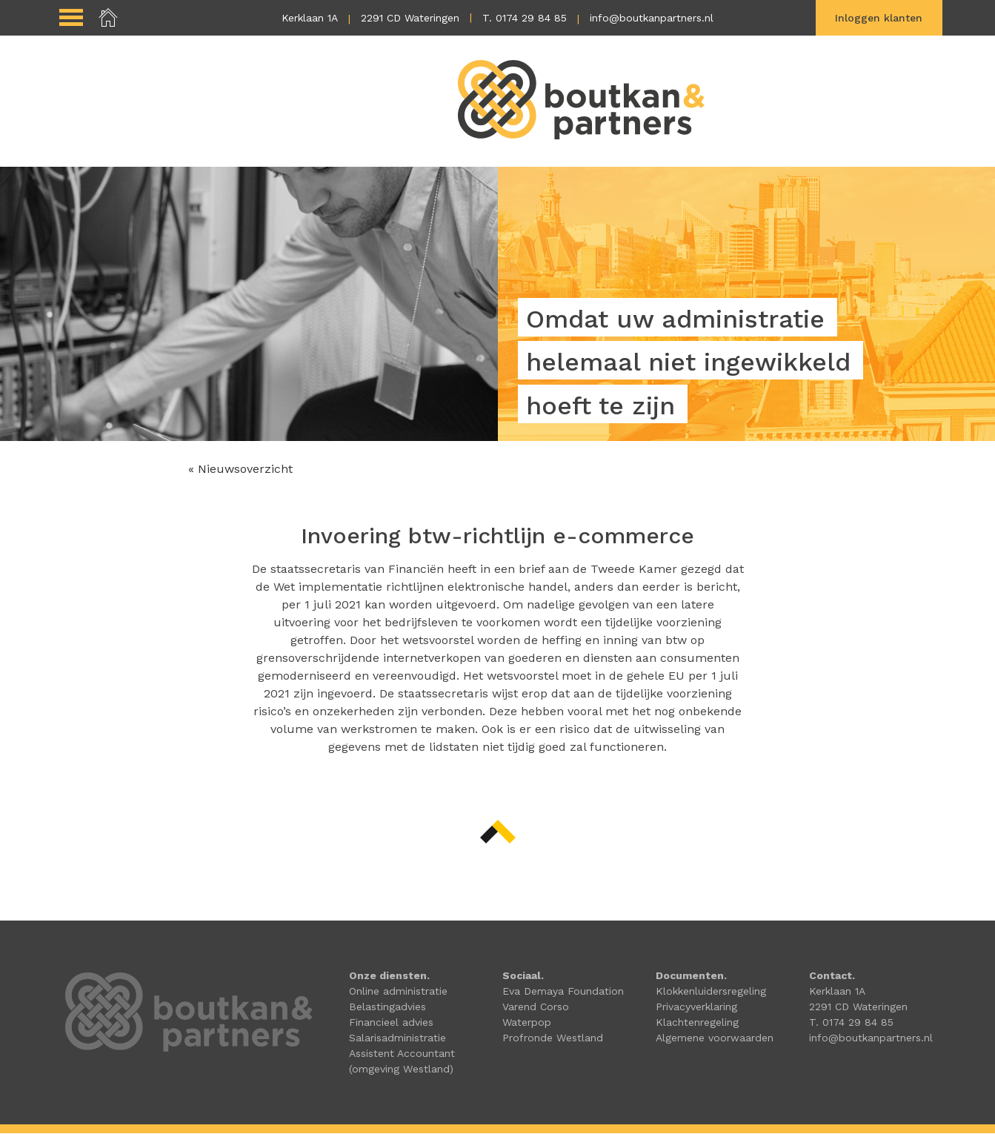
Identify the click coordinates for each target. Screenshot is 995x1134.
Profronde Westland (552, 1038)
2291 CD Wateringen (410, 18)
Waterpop (526, 1023)
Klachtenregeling (697, 1023)
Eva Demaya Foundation (563, 992)
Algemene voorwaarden (714, 1038)
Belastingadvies (387, 1007)
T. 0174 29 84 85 (524, 18)
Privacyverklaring (696, 1007)
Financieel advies (391, 1023)
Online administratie (398, 992)
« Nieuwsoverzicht (240, 469)
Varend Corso (535, 1007)
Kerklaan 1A (310, 18)
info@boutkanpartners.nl (651, 18)
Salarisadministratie (397, 1038)
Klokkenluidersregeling (711, 992)
